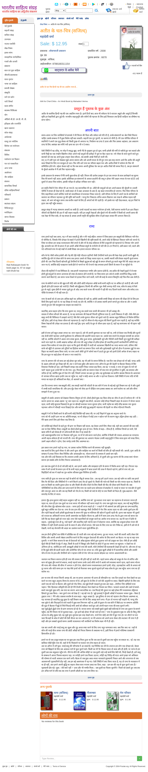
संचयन (6, 181)
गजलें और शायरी (10, 61)
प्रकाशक (140, 4)
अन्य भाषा (8, 168)
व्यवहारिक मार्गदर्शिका (12, 57)
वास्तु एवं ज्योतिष (11, 141)
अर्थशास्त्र (7, 137)
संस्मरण (7, 66)
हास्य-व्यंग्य (8, 52)
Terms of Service (59, 766)
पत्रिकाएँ (7, 195)
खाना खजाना (9, 128)
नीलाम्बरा (91, 692)
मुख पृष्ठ (40, 18)
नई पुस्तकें (8, 26)
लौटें (45, 79)
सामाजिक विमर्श (10, 186)
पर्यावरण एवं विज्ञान (11, 159)
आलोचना (8, 172)
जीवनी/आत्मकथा (10, 75)
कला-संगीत (8, 106)
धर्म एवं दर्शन (9, 97)
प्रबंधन (6, 199)
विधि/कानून (8, 208)
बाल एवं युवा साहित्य (12, 70)
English (139, 7)
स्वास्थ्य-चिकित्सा (10, 110)
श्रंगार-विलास (9, 217)
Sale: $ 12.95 (53, 43)
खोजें (47, 18)
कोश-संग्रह (8, 132)
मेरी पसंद (79, 18)
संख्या (80, 44)
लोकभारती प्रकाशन (57, 51)
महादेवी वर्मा (47, 36)
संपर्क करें (70, 18)
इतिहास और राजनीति (12, 124)
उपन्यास (7, 39)
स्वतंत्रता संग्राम (9, 203)
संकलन (7, 150)
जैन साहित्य (8, 177)
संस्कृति (7, 92)
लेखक (129, 4)
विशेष (6, 221)
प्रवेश (87, 18)
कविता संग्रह (9, 35)
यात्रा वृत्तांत (8, 79)
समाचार (61, 18)
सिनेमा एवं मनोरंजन (11, 146)
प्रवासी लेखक (9, 88)
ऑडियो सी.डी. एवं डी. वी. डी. (15, 119)
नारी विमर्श (8, 101)
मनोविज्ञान (8, 212)
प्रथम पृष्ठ (91, 95)
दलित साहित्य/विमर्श (12, 190)
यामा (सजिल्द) (61, 692)
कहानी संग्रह (9, 30)
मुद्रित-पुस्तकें (9, 20)
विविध (6, 155)
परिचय (53, 18)
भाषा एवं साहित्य (10, 84)
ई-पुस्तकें (23, 20)
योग (5, 115)
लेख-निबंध (8, 48)
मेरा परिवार (125, 692)
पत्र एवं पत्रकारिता (11, 163)
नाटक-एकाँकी (9, 44)
